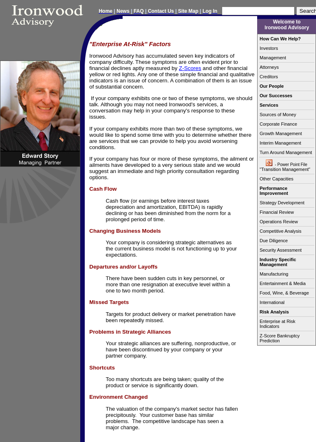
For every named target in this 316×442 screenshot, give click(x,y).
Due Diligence (274, 240)
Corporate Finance (278, 124)
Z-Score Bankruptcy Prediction (280, 338)
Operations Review (279, 221)
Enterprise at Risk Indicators (277, 324)
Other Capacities (276, 178)
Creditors (269, 76)
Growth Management (281, 133)
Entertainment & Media (283, 283)
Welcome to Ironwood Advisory (287, 24)
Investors (269, 48)
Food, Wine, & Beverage (284, 292)
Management (273, 57)
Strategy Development (282, 202)
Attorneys (269, 67)
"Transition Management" (287, 165)
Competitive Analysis (281, 231)
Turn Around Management (286, 152)
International (272, 302)
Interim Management (280, 142)
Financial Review (277, 212)
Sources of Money (278, 114)
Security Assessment (281, 250)
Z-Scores (190, 68)
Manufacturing (274, 273)
